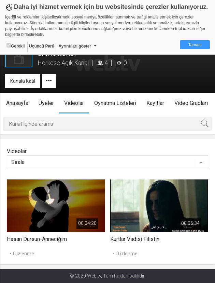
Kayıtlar (155, 103)
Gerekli (15, 46)
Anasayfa (17, 103)
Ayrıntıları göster (74, 46)
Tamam (195, 44)
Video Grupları (191, 103)
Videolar (74, 103)
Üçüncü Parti (41, 46)
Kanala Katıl (22, 81)
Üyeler (46, 103)
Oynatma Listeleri (115, 103)
